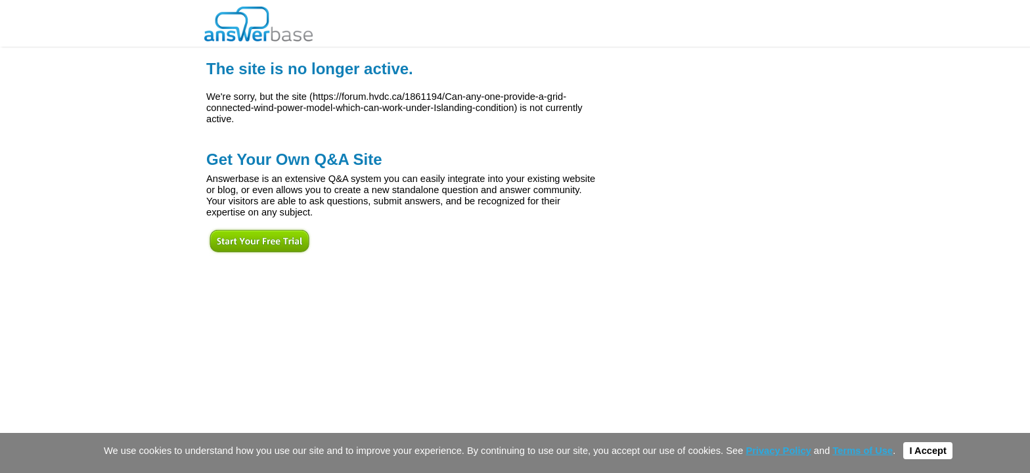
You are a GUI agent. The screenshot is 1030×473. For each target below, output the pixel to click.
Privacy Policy (778, 450)
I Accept (927, 450)
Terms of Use (862, 450)
